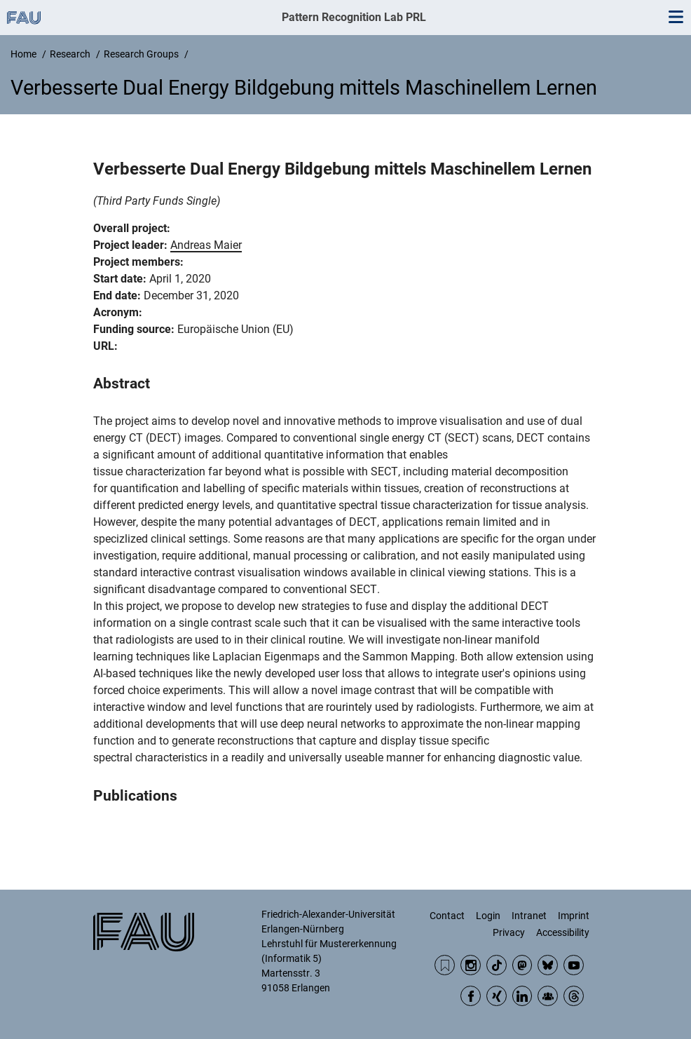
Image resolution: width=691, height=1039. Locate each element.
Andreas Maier (206, 245)
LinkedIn (522, 996)
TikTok (496, 965)
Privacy (509, 932)
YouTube (573, 965)
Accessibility (562, 932)
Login (488, 915)
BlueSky (548, 965)
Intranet (529, 915)
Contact (447, 915)
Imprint (573, 915)
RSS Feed (445, 965)
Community (548, 996)
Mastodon (522, 965)
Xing (496, 996)
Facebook (470, 996)
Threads (573, 996)
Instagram (470, 965)
